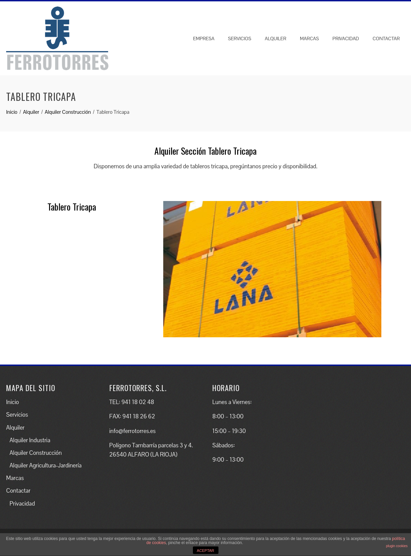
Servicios (239, 38)
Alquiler (275, 38)
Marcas (309, 38)
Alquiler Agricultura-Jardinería (45, 465)
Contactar (386, 38)
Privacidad (346, 38)
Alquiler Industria (30, 440)
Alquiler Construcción (36, 453)
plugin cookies (397, 546)
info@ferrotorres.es (132, 431)
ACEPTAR (205, 551)
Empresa (203, 38)
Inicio (12, 402)
